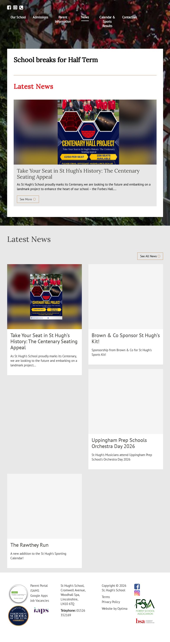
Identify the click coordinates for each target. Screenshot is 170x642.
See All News (150, 256)
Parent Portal (39, 586)
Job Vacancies (39, 600)
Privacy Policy (111, 602)
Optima (122, 608)
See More (28, 199)
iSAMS (34, 591)
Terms (106, 597)
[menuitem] (18, 17)
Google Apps (39, 595)
